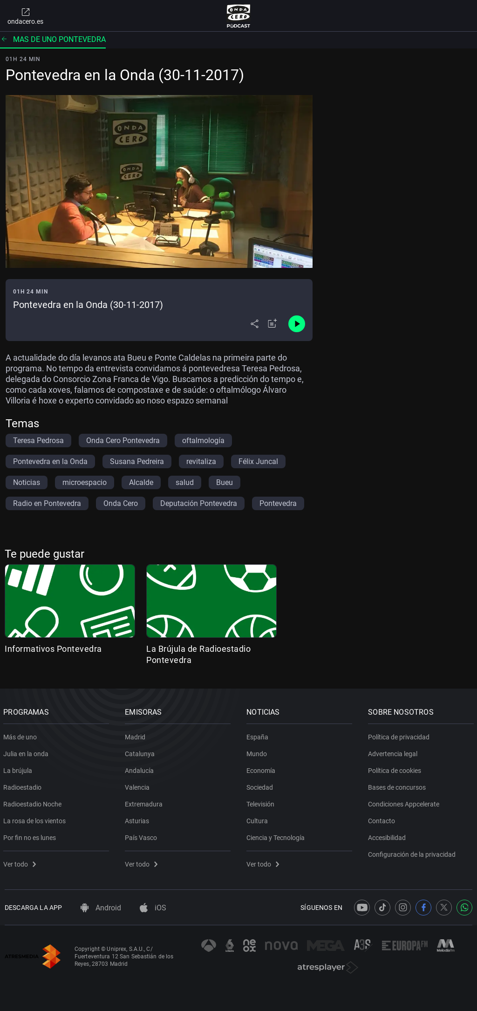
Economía (262, 768)
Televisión (262, 802)
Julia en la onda (27, 752)
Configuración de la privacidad (413, 852)
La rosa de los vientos (36, 819)
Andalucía (140, 768)
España (259, 735)
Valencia (138, 785)
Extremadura (145, 802)
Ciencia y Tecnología (277, 836)
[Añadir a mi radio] (272, 323)
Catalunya (141, 752)
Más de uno (21, 735)
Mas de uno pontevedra (53, 39)
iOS (153, 907)
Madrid (136, 735)
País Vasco (142, 836)
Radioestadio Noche (34, 802)
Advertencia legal (394, 752)
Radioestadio (24, 785)
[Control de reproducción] (296, 323)
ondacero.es (25, 16)
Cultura (258, 819)
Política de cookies (395, 768)
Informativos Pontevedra (53, 649)
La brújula (19, 768)
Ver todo (21, 862)
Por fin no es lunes (31, 836)
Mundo (258, 752)
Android (101, 907)
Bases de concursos (398, 785)
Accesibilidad (388, 836)
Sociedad (261, 785)
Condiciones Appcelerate (405, 802)
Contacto (382, 819)
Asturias (138, 819)
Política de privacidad (400, 735)
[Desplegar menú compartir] (254, 323)
